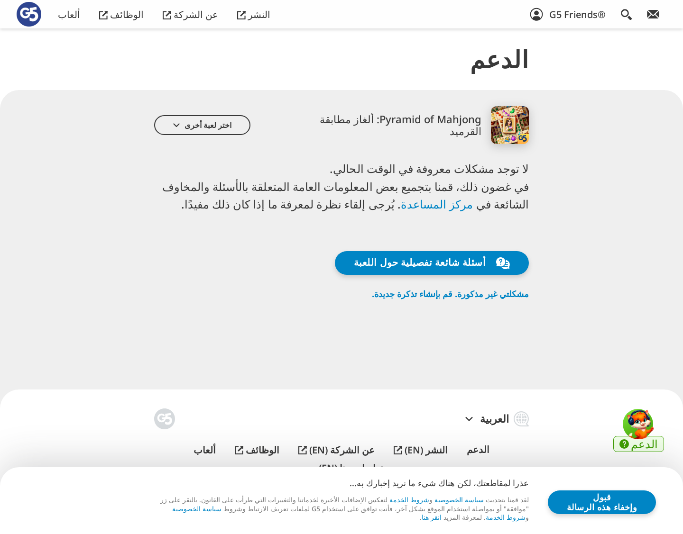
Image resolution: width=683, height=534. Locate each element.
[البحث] (626, 14)
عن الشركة (190, 14)
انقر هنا (432, 517)
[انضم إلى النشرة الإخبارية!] (653, 14)
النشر (253, 14)
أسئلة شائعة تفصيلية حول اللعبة (432, 262)
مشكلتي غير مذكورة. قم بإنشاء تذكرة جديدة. (450, 294)
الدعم (478, 449)
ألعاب (69, 14)
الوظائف (121, 14)
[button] (202, 125)
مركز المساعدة (438, 204)
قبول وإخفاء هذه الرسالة (602, 502)
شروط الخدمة (409, 499)
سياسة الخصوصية (459, 499)
